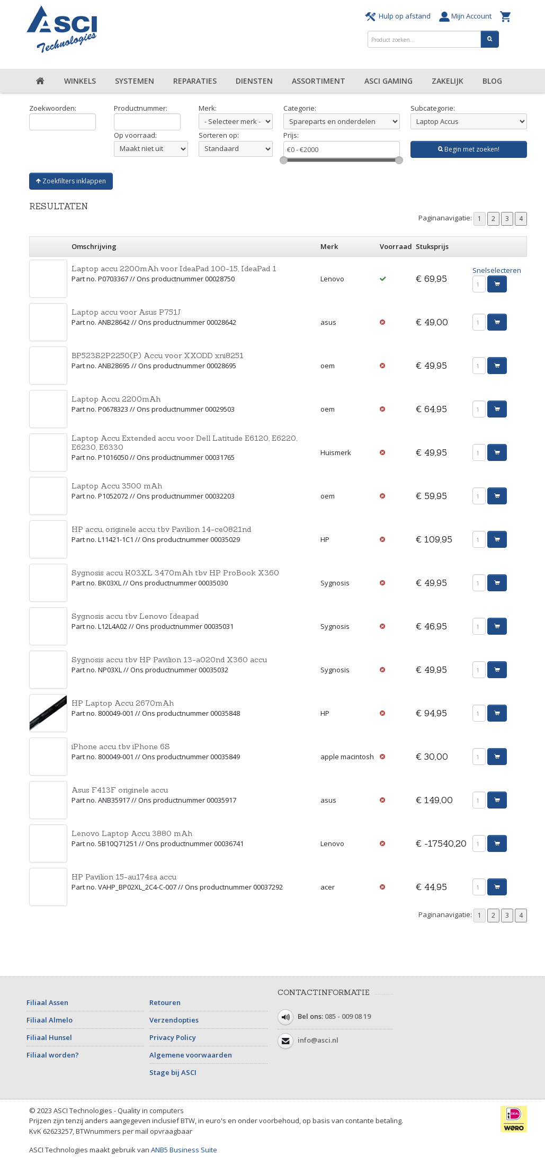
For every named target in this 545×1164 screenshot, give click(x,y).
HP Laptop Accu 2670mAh (123, 703)
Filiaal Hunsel (49, 1037)
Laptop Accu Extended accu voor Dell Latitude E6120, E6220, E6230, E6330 (184, 442)
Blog (492, 81)
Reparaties (195, 81)
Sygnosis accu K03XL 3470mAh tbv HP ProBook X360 (175, 572)
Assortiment (318, 81)
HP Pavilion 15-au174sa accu (124, 877)
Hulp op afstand (399, 16)
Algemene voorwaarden (190, 1055)
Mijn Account (467, 16)
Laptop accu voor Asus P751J (126, 312)
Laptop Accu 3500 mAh (117, 486)
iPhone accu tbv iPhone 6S (121, 746)
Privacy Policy (172, 1037)
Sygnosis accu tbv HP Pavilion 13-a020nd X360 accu (169, 659)
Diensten (254, 81)
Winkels (80, 81)
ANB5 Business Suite (184, 1149)
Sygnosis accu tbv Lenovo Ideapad (135, 616)
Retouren (165, 1002)
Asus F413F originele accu (120, 790)
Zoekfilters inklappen (71, 180)
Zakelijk (447, 81)
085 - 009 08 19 (348, 1016)
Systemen (134, 81)
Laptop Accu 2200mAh (116, 399)
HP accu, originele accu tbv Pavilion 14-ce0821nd (161, 529)
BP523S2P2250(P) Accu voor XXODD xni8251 (158, 355)
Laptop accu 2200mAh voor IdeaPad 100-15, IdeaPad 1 (174, 268)
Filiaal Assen (47, 1002)
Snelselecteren (496, 270)
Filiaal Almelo (49, 1020)
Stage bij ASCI (172, 1072)
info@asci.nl (318, 1040)
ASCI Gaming (388, 81)
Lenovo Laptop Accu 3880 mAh (132, 833)
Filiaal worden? (52, 1055)
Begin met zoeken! (468, 149)
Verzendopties (174, 1020)
